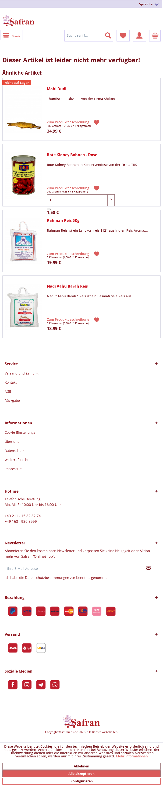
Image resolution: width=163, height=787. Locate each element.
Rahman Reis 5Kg (63, 220)
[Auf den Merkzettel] (97, 122)
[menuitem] (81, 4)
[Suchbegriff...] (88, 35)
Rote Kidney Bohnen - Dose (72, 154)
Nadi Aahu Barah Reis (67, 286)
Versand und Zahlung (22, 373)
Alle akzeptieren (81, 773)
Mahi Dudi (56, 88)
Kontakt (11, 382)
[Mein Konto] (139, 35)
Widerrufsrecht (16, 459)
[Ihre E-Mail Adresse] (72, 568)
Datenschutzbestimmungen (47, 577)
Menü (11, 34)
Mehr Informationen (132, 756)
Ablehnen (81, 766)
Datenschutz (14, 450)
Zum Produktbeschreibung (68, 122)
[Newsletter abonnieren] (148, 568)
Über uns (12, 441)
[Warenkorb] (155, 35)
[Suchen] (111, 34)
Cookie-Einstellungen (21, 432)
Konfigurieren (82, 781)
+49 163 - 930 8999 (21, 521)
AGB (8, 391)
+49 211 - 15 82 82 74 (23, 515)
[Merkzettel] (123, 35)
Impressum (13, 469)
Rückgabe (12, 400)
